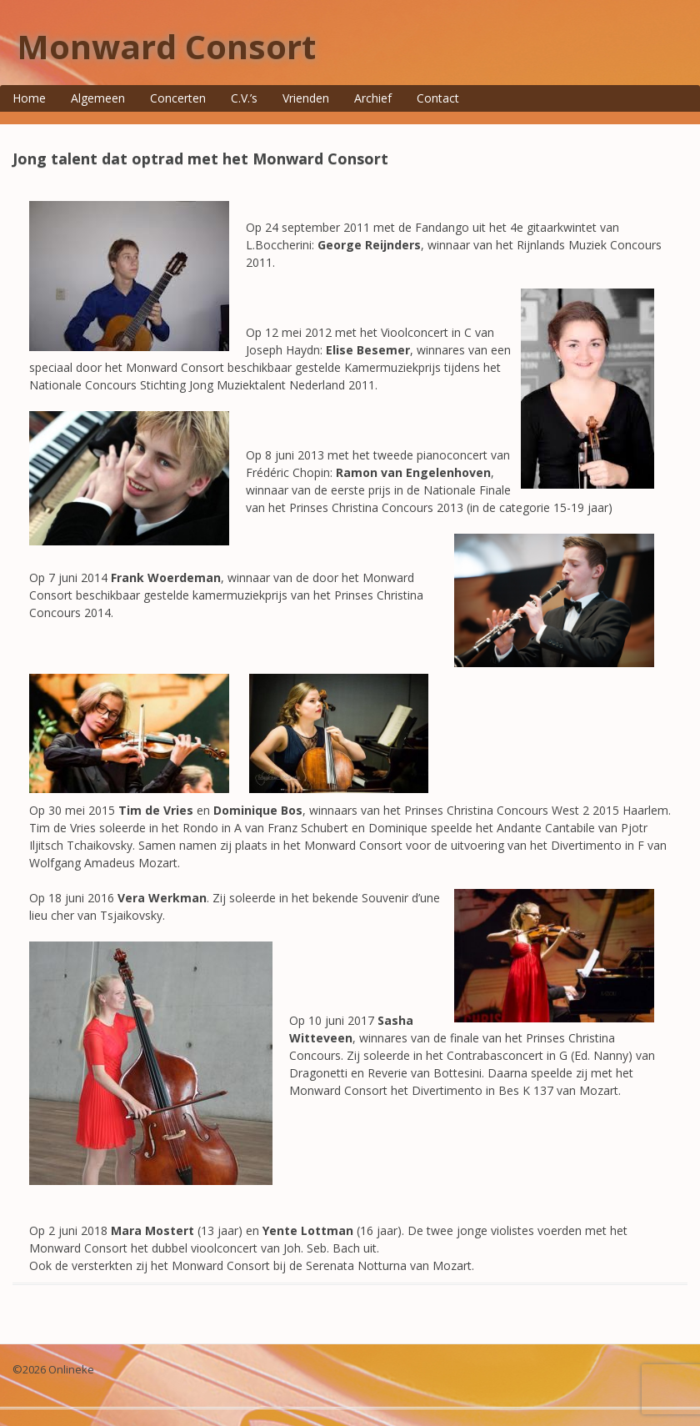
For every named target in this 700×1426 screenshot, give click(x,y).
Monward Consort (166, 46)
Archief (373, 98)
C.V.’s (244, 98)
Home (29, 98)
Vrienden (305, 98)
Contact (438, 98)
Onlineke (71, 1369)
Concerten (178, 98)
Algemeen (98, 98)
